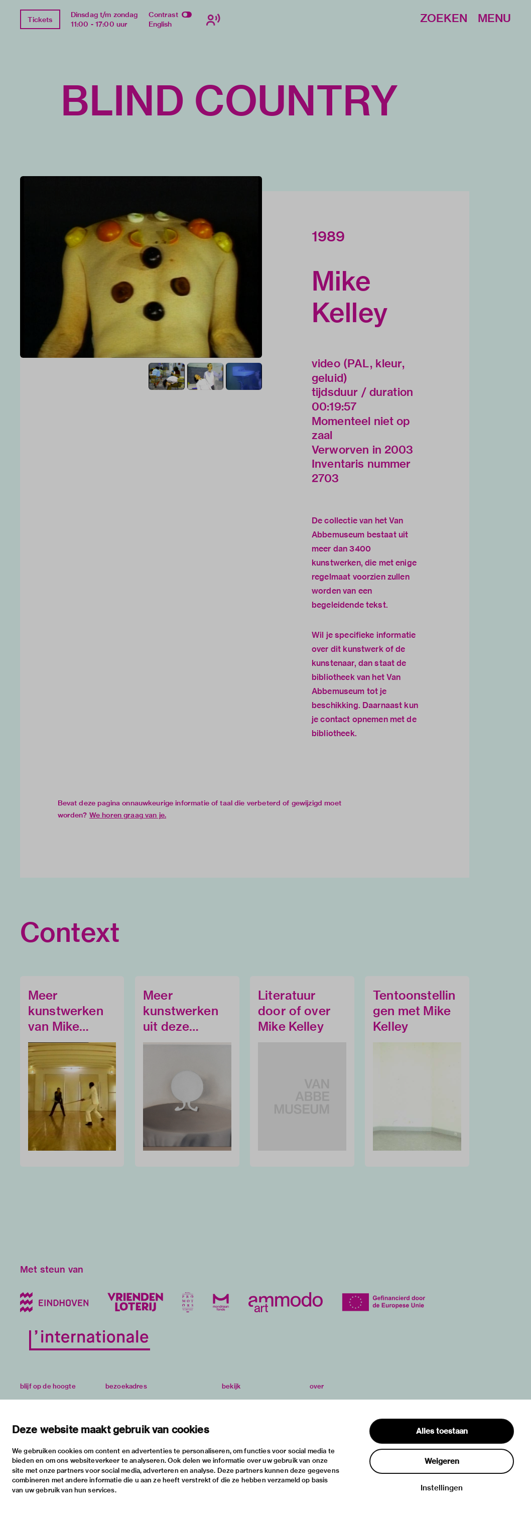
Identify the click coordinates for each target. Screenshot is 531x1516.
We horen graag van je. (127, 814)
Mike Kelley (349, 296)
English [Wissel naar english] (160, 24)
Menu (494, 19)
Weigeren (442, 1461)
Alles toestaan (442, 1431)
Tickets (40, 19)
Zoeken (443, 19)
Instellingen (442, 1488)
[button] (141, 267)
